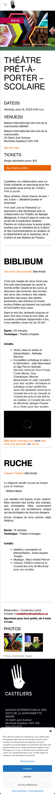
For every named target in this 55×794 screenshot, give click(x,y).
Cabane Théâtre (14, 473)
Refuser (27, 776)
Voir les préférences (27, 785)
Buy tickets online (17, 167)
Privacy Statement (19, 791)
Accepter (27, 768)
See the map (11, 147)
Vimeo (35, 444)
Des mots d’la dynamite (18, 271)
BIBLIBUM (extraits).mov (19, 440)
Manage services (28, 761)
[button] (50, 731)
